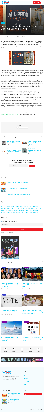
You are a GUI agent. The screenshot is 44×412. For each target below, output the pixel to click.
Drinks (25, 206)
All (17, 127)
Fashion (8, 208)
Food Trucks (23, 208)
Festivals (12, 208)
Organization (21, 210)
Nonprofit (16, 210)
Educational (29, 206)
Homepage (41, 410)
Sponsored (18, 212)
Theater (22, 212)
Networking (11, 210)
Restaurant (3, 212)
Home (1, 36)
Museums (2, 210)
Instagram (8, 114)
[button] (42, 3)
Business (10, 118)
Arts (4, 206)
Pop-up (31, 210)
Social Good (13, 212)
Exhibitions (3, 208)
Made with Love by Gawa (5, 409)
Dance (21, 206)
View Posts (8, 129)
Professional (35, 210)
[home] (5, 3)
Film (15, 208)
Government (31, 208)
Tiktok (17, 114)
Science (8, 212)
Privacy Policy (11, 232)
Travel (31, 212)
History (36, 208)
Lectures (40, 208)
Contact (35, 409)
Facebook (3, 114)
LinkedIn (12, 114)
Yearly (38, 212)
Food (18, 208)
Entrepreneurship (36, 206)
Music (7, 210)
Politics (27, 210)
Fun (27, 208)
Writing (34, 212)
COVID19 (17, 206)
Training (26, 212)
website (28, 67)
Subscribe (37, 2)
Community (25, 127)
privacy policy (40, 409)
